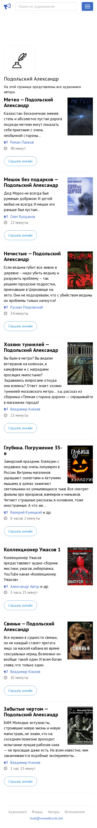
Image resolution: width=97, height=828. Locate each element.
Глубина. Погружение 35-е (33, 450)
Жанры (37, 811)
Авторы (53, 811)
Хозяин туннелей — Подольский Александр (31, 347)
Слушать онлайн (20, 161)
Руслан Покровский (26, 307)
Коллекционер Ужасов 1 (32, 549)
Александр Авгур (24, 586)
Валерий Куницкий (26, 512)
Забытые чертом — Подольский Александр (31, 711)
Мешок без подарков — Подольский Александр (31, 182)
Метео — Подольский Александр (28, 102)
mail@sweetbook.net (46, 818)
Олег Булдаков (22, 216)
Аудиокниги (17, 811)
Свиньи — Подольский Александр (29, 626)
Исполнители (75, 811)
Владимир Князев (25, 409)
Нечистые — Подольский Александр (32, 256)
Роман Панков (22, 142)
